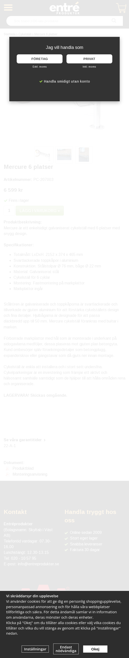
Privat (89, 59)
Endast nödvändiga (66, 648)
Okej (95, 648)
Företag (39, 59)
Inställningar (35, 648)
